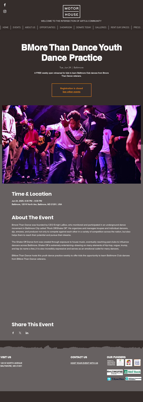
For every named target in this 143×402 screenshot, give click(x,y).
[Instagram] (5, 11)
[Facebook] (5, 5)
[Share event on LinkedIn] (27, 333)
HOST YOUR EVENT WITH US (84, 363)
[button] (71, 21)
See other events (71, 91)
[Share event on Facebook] (13, 333)
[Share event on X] (20, 333)
